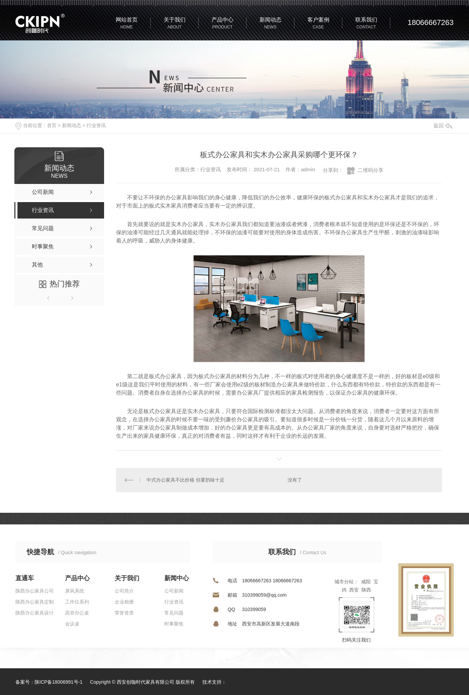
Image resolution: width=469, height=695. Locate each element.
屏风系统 (74, 591)
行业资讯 (96, 125)
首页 (51, 125)
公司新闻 (173, 591)
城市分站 (344, 581)
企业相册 (124, 602)
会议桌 (72, 623)
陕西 (366, 590)
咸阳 (366, 581)
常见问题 (173, 613)
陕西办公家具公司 (34, 591)
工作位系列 (77, 602)
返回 (442, 125)
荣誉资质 (124, 613)
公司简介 (124, 591)
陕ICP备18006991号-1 (59, 682)
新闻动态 (71, 125)
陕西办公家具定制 (34, 602)
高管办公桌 (77, 613)
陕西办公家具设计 (34, 613)
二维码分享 (370, 170)
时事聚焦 (173, 623)
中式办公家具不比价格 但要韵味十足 (186, 480)
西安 (354, 590)
